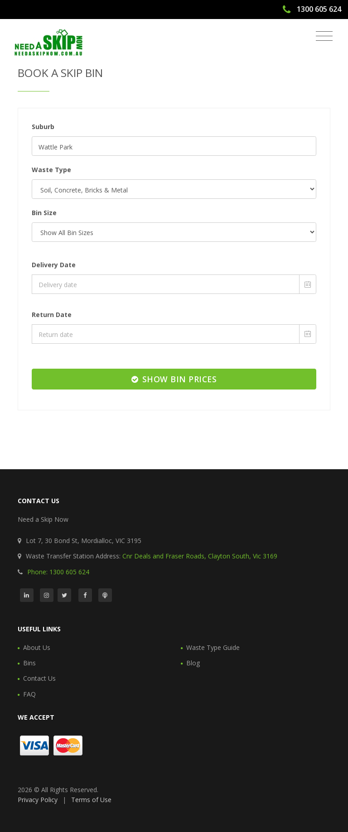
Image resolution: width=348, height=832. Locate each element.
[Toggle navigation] (324, 36)
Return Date (52, 314)
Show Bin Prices (174, 379)
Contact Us (39, 678)
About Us (36, 647)
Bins (29, 663)
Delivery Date (54, 264)
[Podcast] (105, 595)
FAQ (29, 694)
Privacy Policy (38, 799)
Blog (193, 663)
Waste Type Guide (213, 647)
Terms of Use (91, 799)
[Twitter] (64, 595)
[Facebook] (85, 595)
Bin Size (44, 212)
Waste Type (51, 169)
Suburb (43, 126)
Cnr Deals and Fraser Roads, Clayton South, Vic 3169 (199, 556)
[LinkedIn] (27, 595)
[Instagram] (46, 595)
